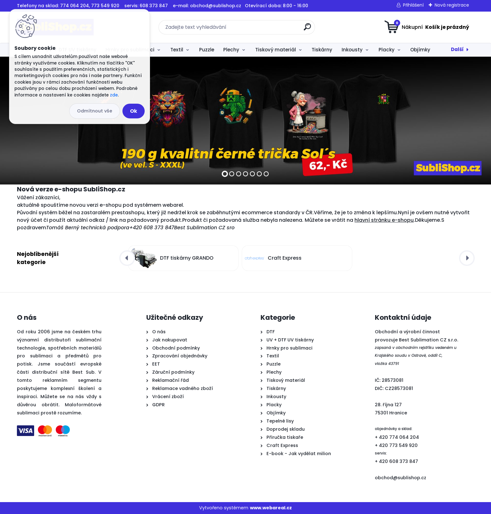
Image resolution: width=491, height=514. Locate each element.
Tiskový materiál (275, 49)
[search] (307, 29)
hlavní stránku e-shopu (384, 220)
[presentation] (127, 258)
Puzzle (206, 49)
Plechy (231, 49)
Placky (387, 49)
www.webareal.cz (271, 508)
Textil (176, 49)
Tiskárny (322, 49)
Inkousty (352, 49)
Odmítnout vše (94, 111)
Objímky (420, 49)
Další (457, 49)
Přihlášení (413, 5)
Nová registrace (452, 5)
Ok (133, 111)
